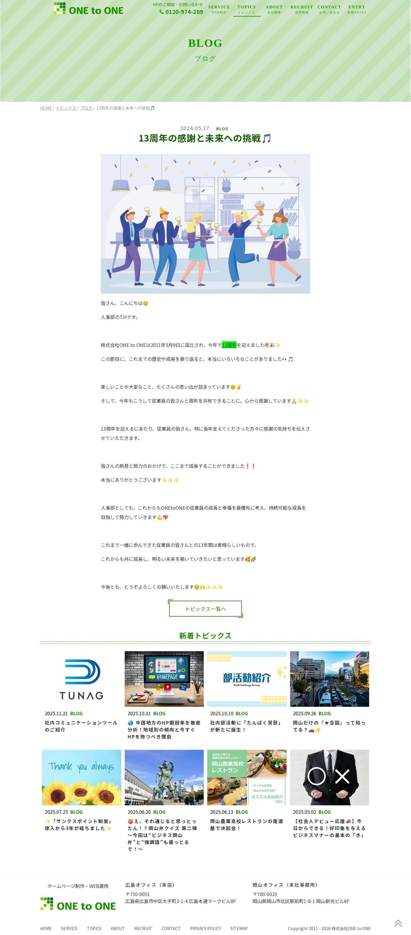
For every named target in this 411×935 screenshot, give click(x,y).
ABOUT (274, 10)
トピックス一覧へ (205, 608)
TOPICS (247, 10)
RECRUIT (302, 10)
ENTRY (357, 10)
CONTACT (329, 10)
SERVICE (219, 10)
